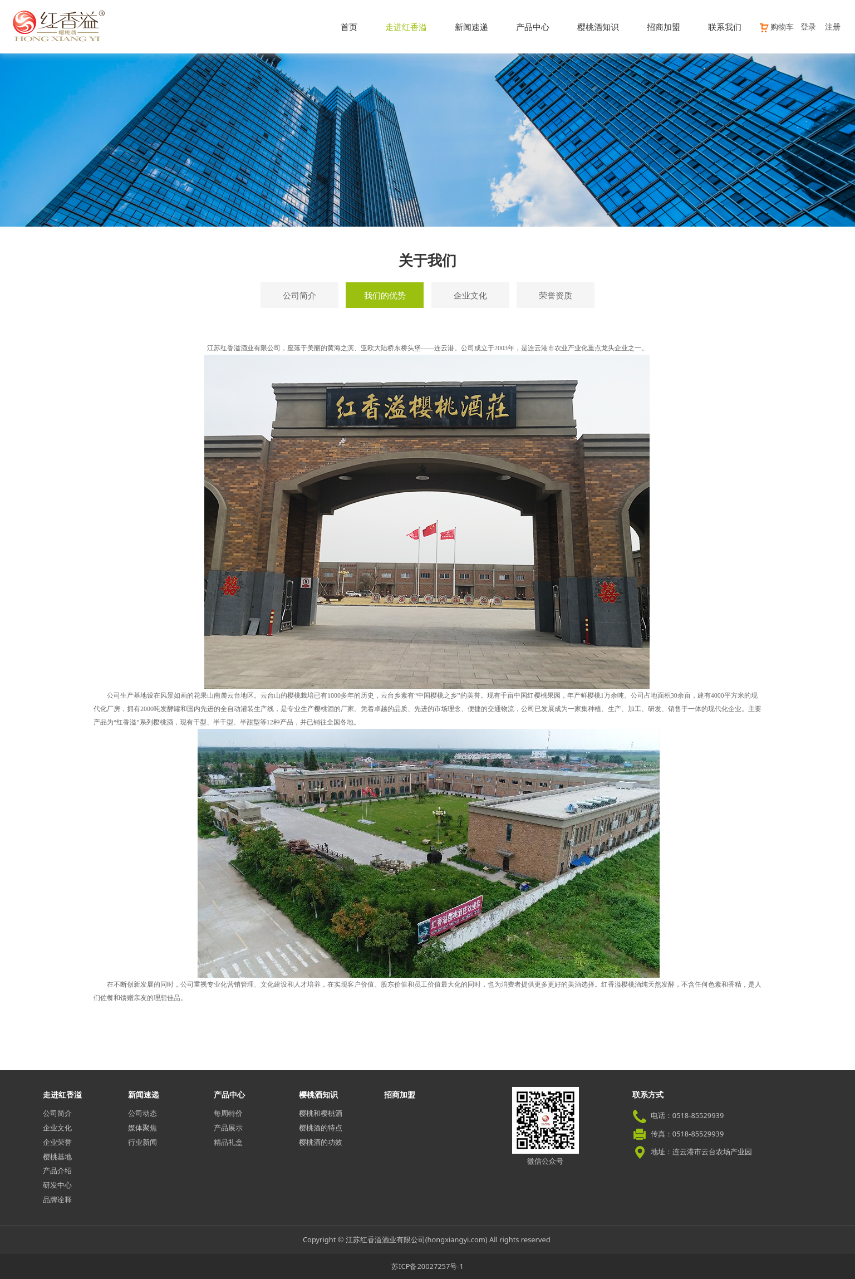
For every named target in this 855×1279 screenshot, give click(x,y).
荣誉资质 (555, 295)
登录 (808, 26)
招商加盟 (663, 26)
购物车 (776, 26)
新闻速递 (471, 26)
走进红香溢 (406, 26)
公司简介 (299, 295)
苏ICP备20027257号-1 (427, 1266)
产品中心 (532, 26)
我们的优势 (385, 295)
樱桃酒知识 (598, 26)
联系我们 (724, 26)
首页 (349, 26)
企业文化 (470, 295)
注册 (833, 26)
